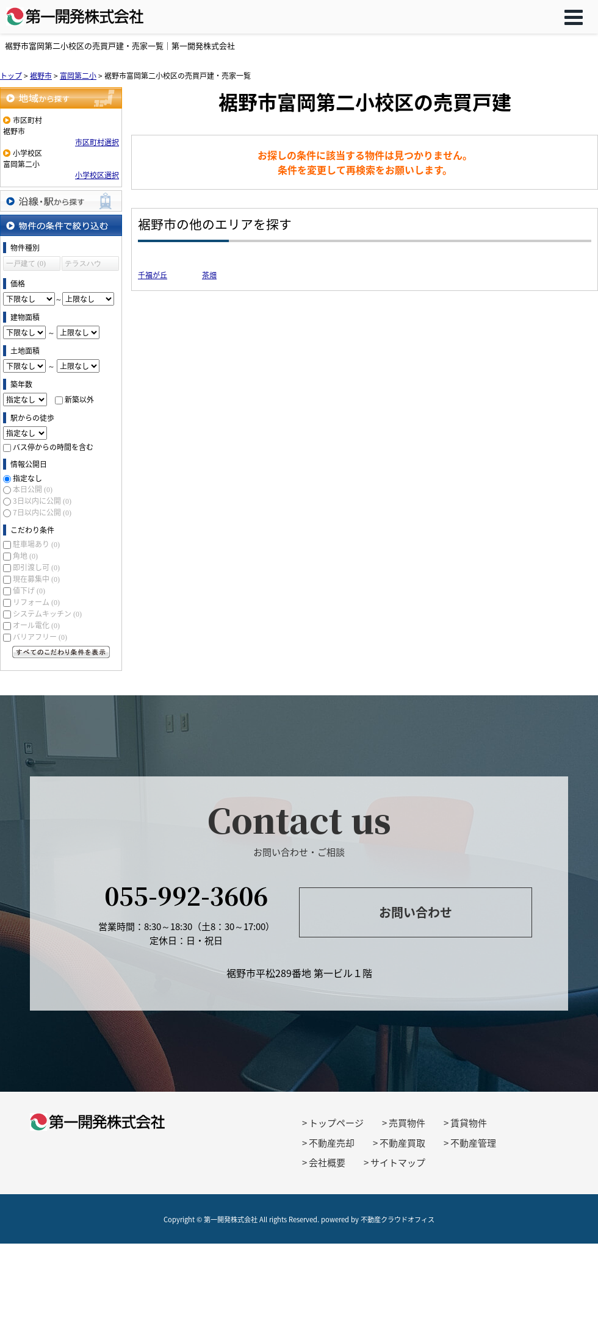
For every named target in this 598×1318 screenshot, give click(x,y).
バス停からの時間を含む (53, 447)
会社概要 (327, 1162)
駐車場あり (36, 544)
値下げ (29, 590)
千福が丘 (152, 275)
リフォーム (36, 601)
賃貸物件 (468, 1123)
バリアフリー (40, 636)
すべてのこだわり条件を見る (61, 652)
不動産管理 (473, 1143)
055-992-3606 (186, 895)
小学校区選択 (97, 175)
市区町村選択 (97, 142)
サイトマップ (397, 1162)
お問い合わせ (415, 912)
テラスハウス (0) (83, 265)
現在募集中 (36, 578)
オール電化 (36, 625)
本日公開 (32, 489)
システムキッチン (47, 613)
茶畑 (209, 275)
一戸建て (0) (26, 263)
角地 (25, 555)
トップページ (336, 1123)
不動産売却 (332, 1143)
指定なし (27, 478)
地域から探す (61, 98)
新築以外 (79, 399)
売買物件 (407, 1123)
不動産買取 (402, 1143)
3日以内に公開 (42, 500)
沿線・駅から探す (61, 201)
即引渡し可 (36, 567)
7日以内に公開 (42, 512)
